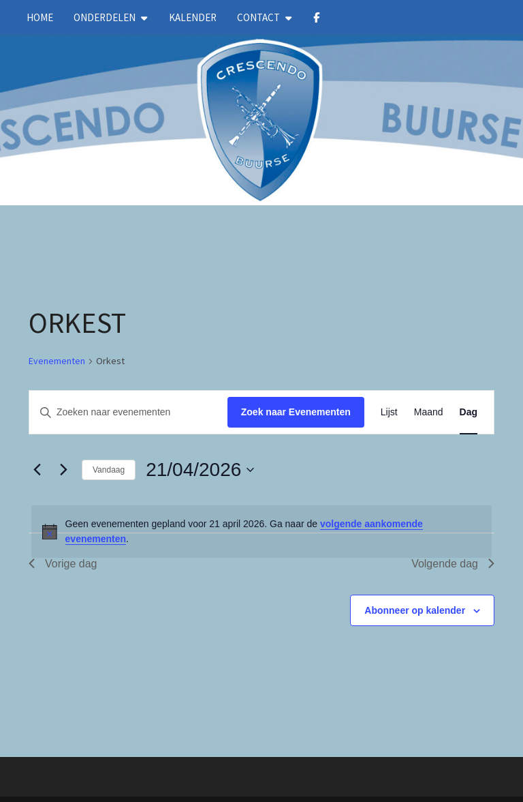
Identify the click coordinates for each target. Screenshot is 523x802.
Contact (258, 17)
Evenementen (57, 361)
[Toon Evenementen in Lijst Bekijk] (389, 412)
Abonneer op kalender (414, 610)
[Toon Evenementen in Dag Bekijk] (468, 412)
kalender (193, 17)
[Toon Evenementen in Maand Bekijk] (428, 412)
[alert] (261, 531)
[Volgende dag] (63, 470)
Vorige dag (63, 563)
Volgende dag (452, 563)
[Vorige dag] (37, 470)
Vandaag (109, 470)
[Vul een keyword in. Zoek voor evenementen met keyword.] (128, 412)
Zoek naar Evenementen (296, 411)
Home (40, 17)
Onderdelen (105, 17)
